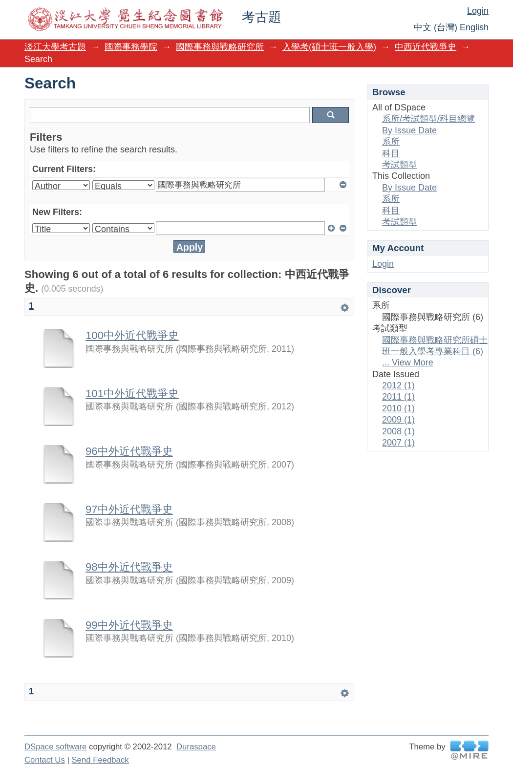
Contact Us (44, 760)
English (474, 27)
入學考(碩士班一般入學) (329, 47)
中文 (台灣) (435, 27)
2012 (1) (398, 385)
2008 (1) (398, 431)
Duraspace (196, 746)
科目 (391, 153)
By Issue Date (409, 130)
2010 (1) (398, 408)
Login (478, 11)
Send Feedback (99, 760)
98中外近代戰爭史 (129, 567)
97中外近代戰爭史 (129, 509)
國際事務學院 (131, 47)
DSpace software (55, 746)
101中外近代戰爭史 (132, 393)
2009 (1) (398, 420)
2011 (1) (398, 397)
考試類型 (399, 165)
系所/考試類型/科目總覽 (428, 119)
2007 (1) (398, 442)
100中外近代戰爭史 (132, 335)
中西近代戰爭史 (425, 47)
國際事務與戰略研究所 (220, 47)
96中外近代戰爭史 (129, 451)
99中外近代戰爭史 (129, 625)
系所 (391, 142)
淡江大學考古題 (55, 47)
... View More (407, 362)
